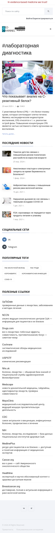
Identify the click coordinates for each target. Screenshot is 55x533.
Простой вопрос (13, 65)
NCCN (5, 315)
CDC (4, 417)
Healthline (7, 473)
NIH (4, 430)
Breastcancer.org (11, 486)
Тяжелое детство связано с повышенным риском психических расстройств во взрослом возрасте (29, 155)
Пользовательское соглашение (29, 529)
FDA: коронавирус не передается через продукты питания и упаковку (32, 214)
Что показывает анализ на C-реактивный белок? (24, 99)
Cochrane (7, 344)
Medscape (7, 384)
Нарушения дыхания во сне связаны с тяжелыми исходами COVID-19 (31, 200)
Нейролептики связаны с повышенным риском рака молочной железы (31, 186)
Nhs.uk (6, 368)
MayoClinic (8, 400)
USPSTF (7, 358)
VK (6, 239)
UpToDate (7, 301)
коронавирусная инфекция (34, 273)
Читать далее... (8, 134)
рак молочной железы (15, 268)
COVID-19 (8, 279)
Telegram (9, 247)
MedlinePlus (8, 443)
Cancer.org (8, 459)
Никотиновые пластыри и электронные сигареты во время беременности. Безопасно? (31, 171)
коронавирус (10, 273)
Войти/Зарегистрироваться (39, 18)
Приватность (7, 529)
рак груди (34, 268)
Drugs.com (8, 328)
